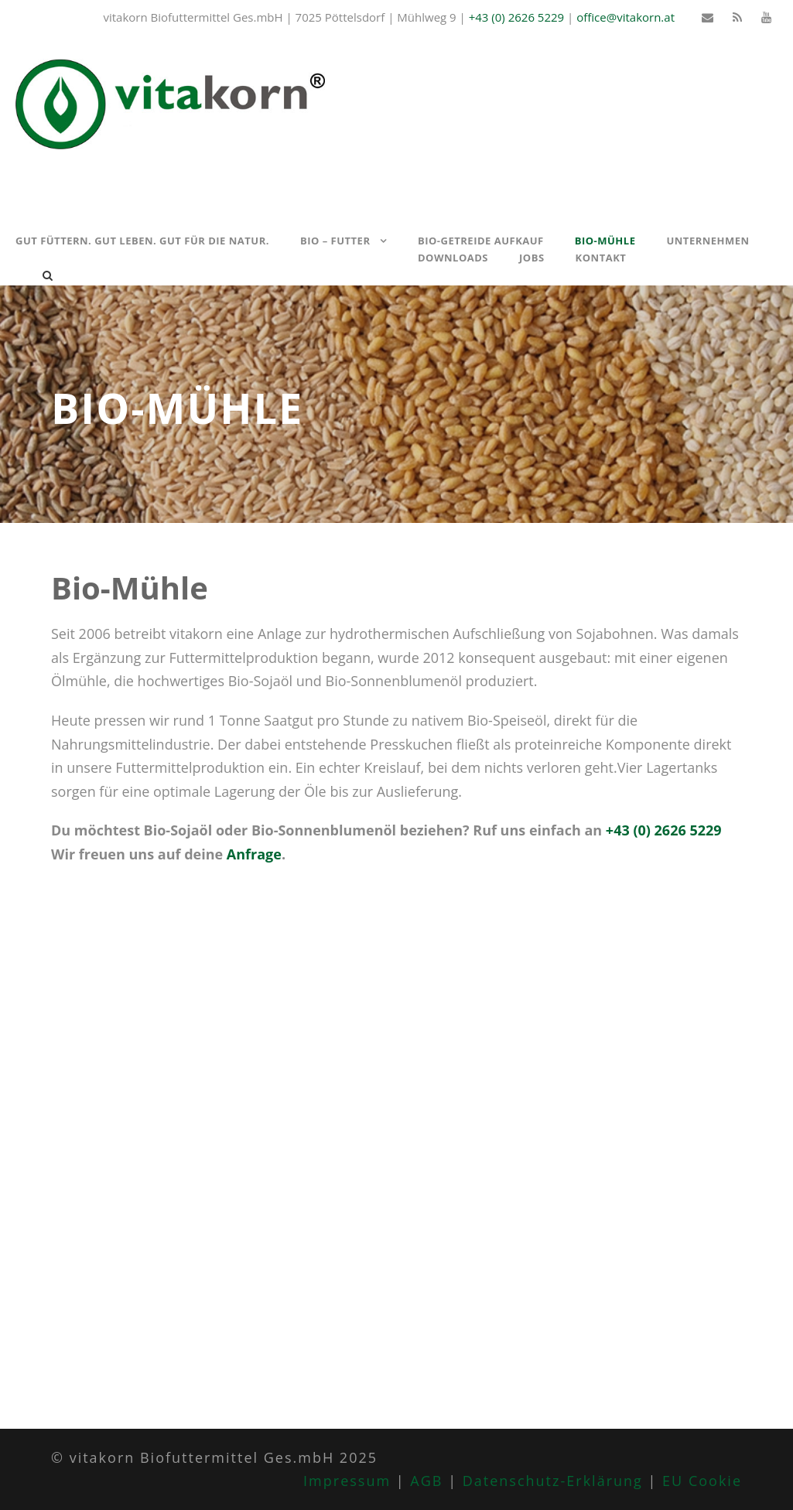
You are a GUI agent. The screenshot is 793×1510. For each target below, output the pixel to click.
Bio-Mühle (605, 241)
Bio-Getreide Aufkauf (481, 241)
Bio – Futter (335, 241)
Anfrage (254, 854)
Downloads (453, 258)
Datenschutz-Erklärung (553, 1480)
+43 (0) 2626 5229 (516, 17)
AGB (426, 1480)
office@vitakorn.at (625, 17)
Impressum (347, 1480)
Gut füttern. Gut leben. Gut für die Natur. (142, 241)
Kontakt (601, 258)
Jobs (532, 258)
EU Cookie (702, 1480)
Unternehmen (707, 241)
